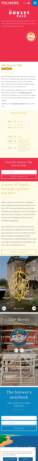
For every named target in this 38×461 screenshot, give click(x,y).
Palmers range (25, 92)
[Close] (34, 452)
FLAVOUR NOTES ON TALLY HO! (19, 380)
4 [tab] (21, 308)
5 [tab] (23, 308)
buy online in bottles (18, 103)
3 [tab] (19, 308)
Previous (4, 308)
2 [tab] (17, 308)
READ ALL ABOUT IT (19, 252)
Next (34, 308)
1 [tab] (15, 308)
